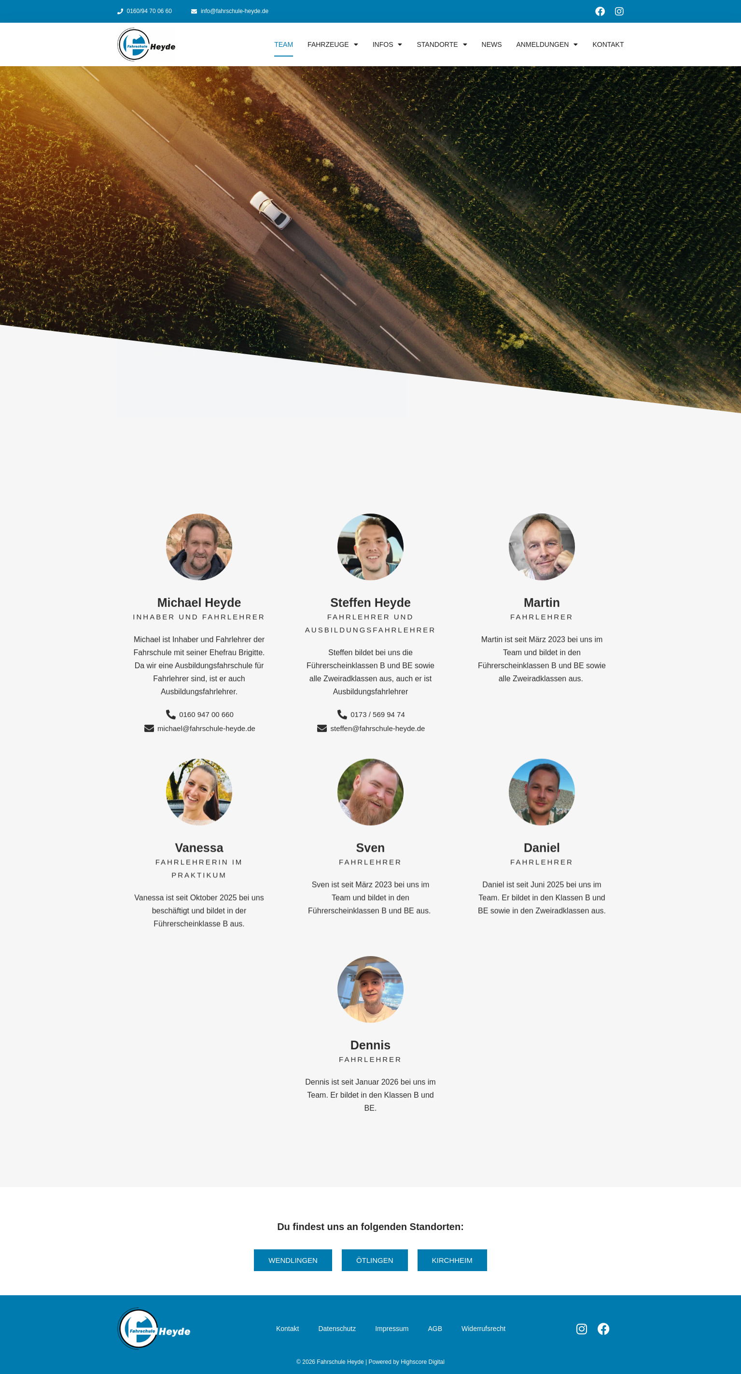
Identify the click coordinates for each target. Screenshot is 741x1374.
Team (283, 44)
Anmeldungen (547, 44)
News (492, 44)
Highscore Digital (423, 1362)
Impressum (391, 1328)
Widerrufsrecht (483, 1328)
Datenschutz (337, 1328)
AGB (435, 1328)
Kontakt (608, 44)
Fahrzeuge (333, 44)
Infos (388, 44)
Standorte (442, 44)
